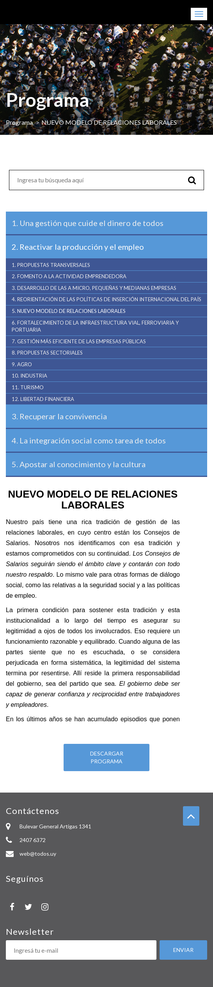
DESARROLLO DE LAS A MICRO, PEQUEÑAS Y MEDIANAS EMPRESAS (94, 288)
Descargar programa (106, 757)
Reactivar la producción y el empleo (78, 246)
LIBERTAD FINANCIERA (43, 399)
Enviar (183, 949)
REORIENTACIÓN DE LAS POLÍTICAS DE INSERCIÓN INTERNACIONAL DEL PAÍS (106, 299)
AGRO (22, 364)
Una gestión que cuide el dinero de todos (87, 223)
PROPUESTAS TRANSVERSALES (51, 265)
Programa (19, 122)
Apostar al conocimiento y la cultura (79, 464)
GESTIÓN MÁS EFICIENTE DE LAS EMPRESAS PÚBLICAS (79, 341)
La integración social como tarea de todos (89, 440)
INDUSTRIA (29, 376)
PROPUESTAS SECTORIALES (47, 353)
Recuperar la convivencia (59, 416)
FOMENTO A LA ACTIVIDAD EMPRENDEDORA (69, 276)
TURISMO (28, 387)
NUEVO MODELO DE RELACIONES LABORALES (70, 311)
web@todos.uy (38, 853)
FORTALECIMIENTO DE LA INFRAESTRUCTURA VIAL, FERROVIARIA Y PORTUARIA (95, 326)
